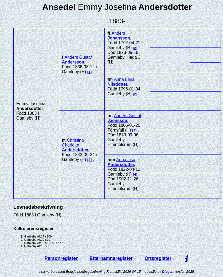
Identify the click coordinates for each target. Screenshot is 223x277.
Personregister (61, 258)
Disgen (168, 272)
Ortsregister (157, 258)
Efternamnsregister (110, 258)
